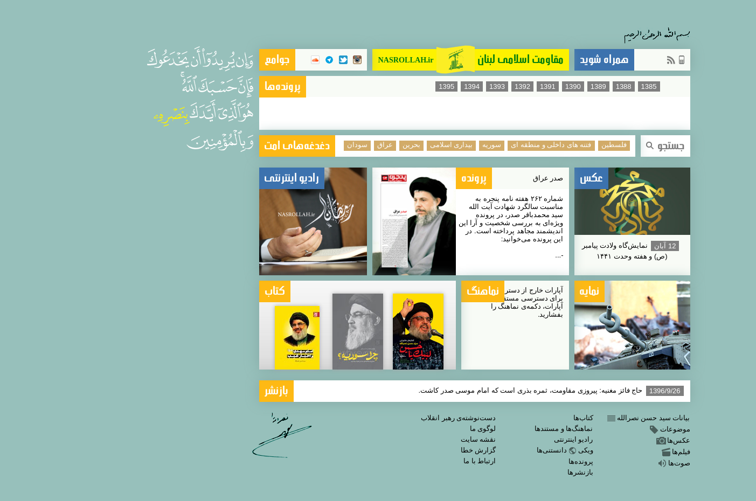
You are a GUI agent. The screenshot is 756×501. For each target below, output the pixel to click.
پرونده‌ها (484, 461)
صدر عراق (451, 178)
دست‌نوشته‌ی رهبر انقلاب (361, 418)
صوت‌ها (577, 463)
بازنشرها (484, 472)
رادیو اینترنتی (477, 439)
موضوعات (573, 429)
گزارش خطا (382, 450)
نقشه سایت (382, 439)
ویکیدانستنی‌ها (468, 450)
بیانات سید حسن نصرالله (551, 418)
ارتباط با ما (383, 461)
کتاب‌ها (487, 418)
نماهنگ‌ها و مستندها (467, 429)
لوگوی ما (386, 429)
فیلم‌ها (579, 452)
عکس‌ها (576, 440)
